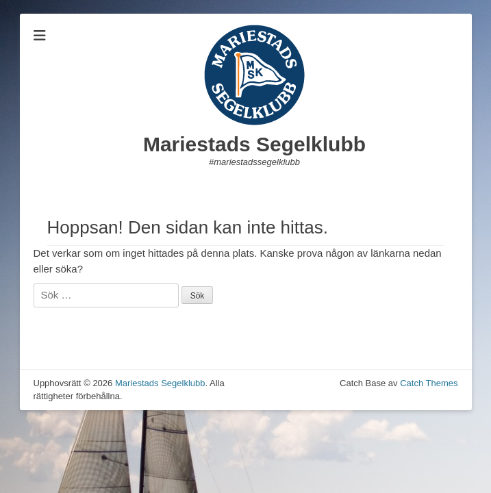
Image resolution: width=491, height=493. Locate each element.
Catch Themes (428, 383)
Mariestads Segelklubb (254, 144)
